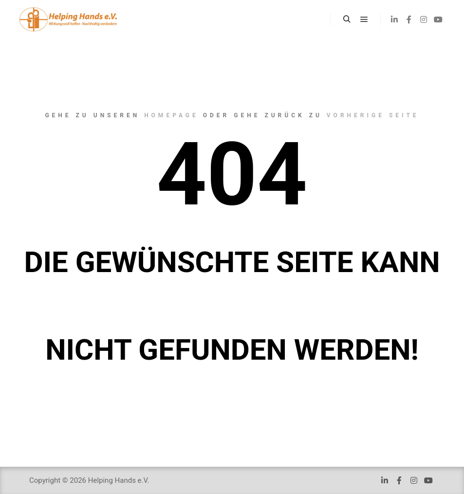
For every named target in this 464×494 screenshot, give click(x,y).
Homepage (171, 115)
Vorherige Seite (373, 115)
